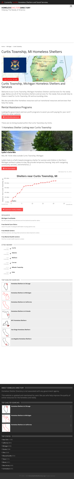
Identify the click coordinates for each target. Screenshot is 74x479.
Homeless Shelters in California (21, 302)
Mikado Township (17, 267)
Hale (13, 272)
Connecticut (6, 469)
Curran (14, 262)
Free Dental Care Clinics (9, 224)
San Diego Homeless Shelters (20, 329)
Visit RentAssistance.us (11, 117)
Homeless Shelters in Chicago (20, 283)
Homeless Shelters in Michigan (21, 293)
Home (3, 46)
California (5, 443)
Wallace (14, 258)
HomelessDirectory (16, 7)
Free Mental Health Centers (11, 237)
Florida (5, 449)
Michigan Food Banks (8, 218)
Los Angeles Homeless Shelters (21, 339)
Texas (4, 459)
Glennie (14, 253)
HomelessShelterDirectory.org (37, 476)
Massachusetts (7, 456)
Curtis (14, 248)
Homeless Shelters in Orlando (21, 311)
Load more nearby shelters (12, 209)
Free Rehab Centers (8, 231)
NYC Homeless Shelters (18, 320)
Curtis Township (17, 46)
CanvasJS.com (69, 204)
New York (5, 439)
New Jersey (6, 465)
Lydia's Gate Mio (9, 152)
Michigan (9, 46)
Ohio (4, 452)
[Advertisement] (37, 28)
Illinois (4, 462)
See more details (9, 168)
